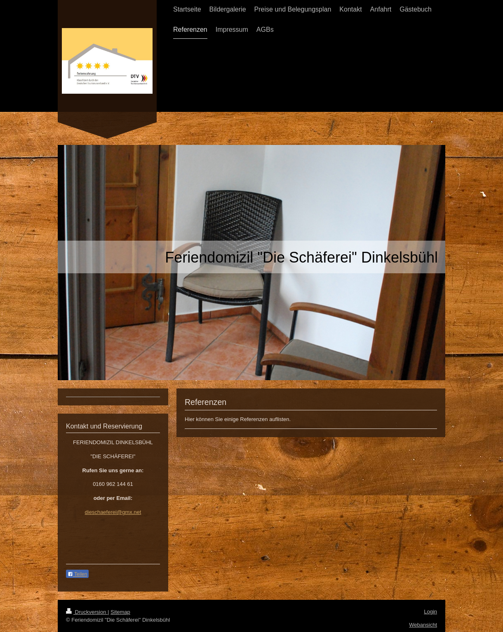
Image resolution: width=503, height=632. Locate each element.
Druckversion (87, 612)
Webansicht (423, 625)
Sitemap (120, 612)
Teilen (77, 574)
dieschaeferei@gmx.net (113, 512)
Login (430, 611)
